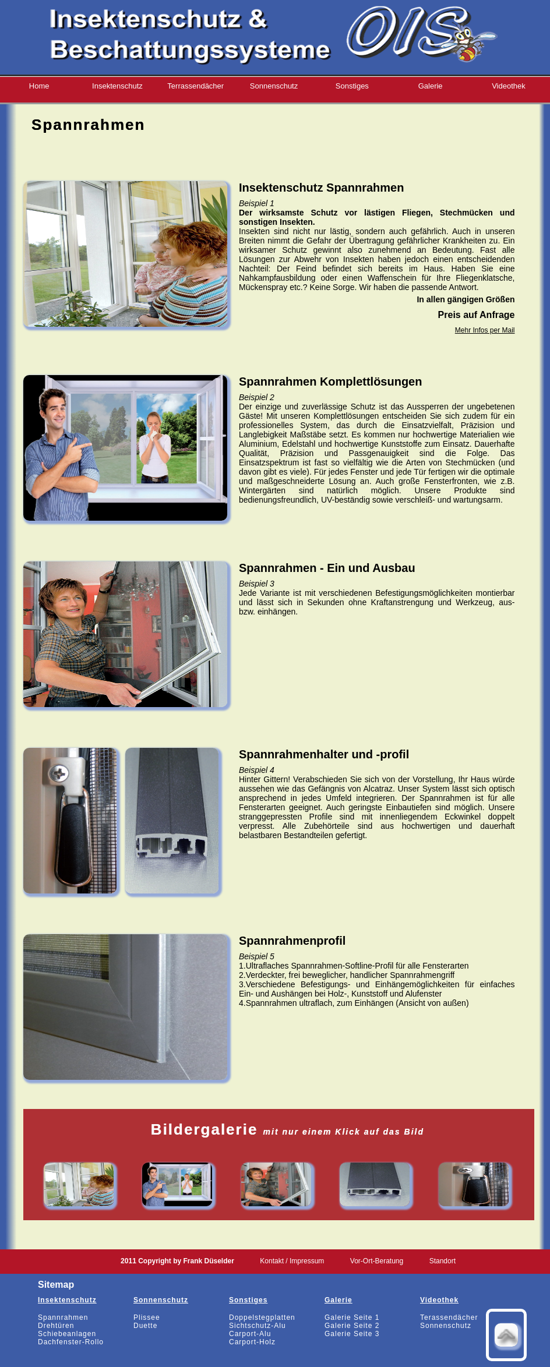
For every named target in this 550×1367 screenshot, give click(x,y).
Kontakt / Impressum (292, 1261)
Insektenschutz (117, 86)
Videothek (509, 86)
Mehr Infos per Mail (485, 330)
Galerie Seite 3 (352, 1334)
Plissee (146, 1317)
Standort (442, 1261)
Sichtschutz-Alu (257, 1326)
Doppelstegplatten (262, 1317)
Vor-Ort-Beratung (376, 1261)
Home (39, 86)
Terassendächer (449, 1317)
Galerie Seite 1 (352, 1317)
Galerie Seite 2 (352, 1326)
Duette (145, 1326)
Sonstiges (352, 86)
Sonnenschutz (274, 86)
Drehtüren (56, 1326)
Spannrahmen (63, 1317)
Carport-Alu (250, 1334)
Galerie (430, 86)
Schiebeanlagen (67, 1334)
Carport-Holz (252, 1342)
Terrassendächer (195, 86)
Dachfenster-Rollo (71, 1342)
